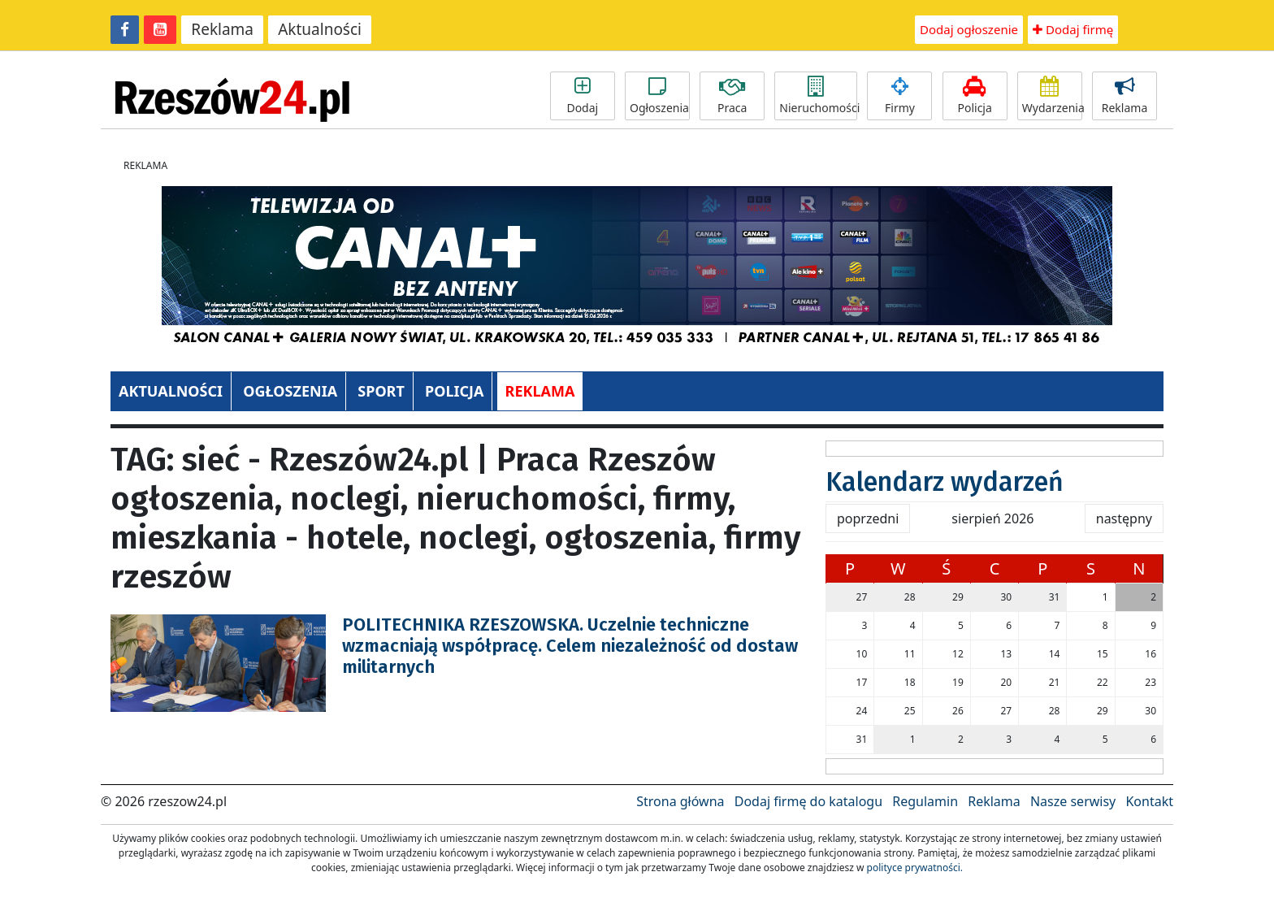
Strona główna (680, 801)
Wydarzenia (1052, 95)
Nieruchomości (818, 95)
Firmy (899, 95)
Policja (975, 95)
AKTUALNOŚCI (171, 391)
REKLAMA (540, 391)
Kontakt (1149, 801)
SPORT (381, 391)
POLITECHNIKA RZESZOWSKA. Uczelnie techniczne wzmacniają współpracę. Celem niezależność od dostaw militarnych (570, 646)
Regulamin (925, 801)
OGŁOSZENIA (290, 391)
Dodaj (582, 95)
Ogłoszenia (659, 95)
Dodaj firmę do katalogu (808, 801)
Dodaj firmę (1073, 29)
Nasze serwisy (1073, 801)
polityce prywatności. (915, 867)
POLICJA (454, 391)
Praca (732, 95)
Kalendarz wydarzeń (945, 481)
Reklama (222, 29)
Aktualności (320, 29)
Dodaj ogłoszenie (969, 29)
